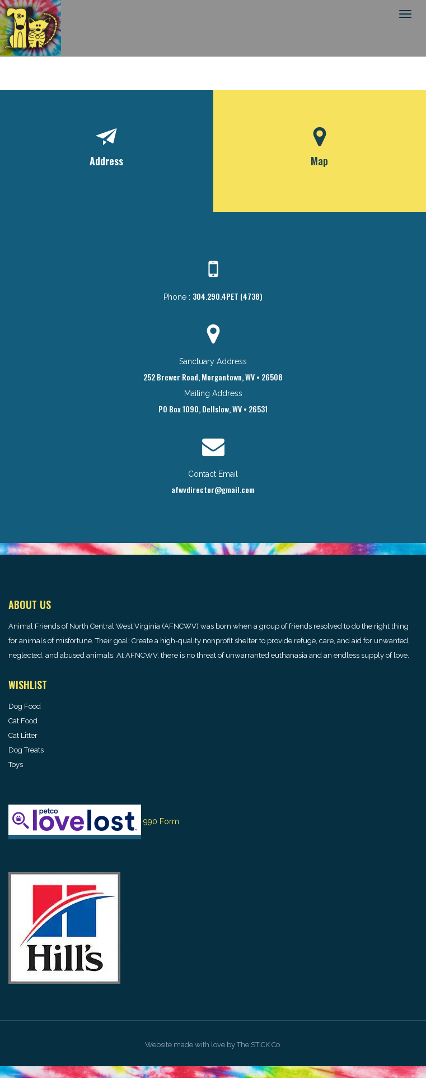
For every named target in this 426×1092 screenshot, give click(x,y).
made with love (199, 1044)
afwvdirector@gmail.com (213, 489)
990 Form (161, 821)
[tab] (106, 151)
